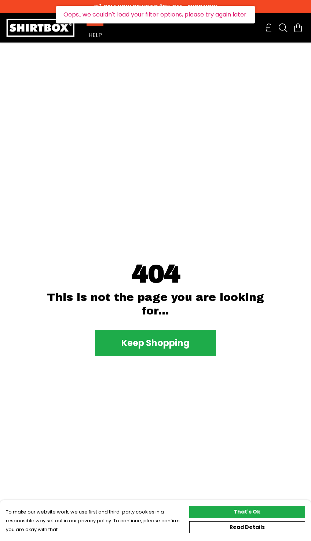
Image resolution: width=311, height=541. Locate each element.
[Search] (283, 28)
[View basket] (297, 28)
